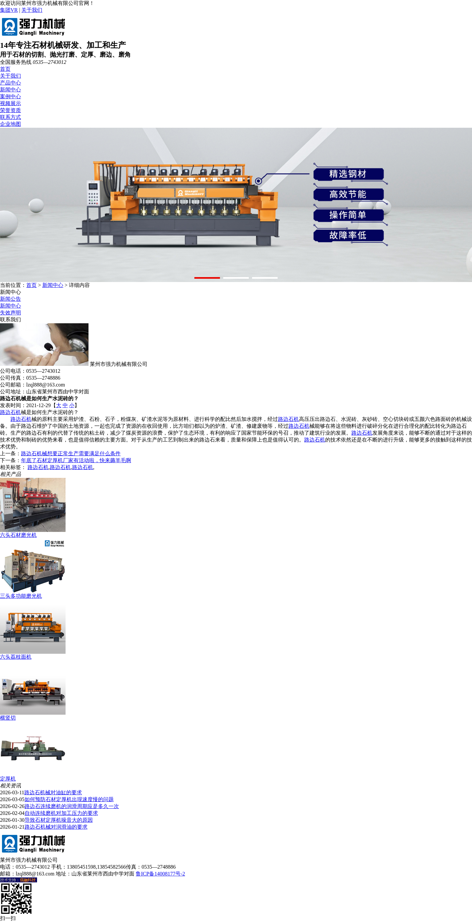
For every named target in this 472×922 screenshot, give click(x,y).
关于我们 (31, 10)
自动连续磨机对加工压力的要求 (61, 813)
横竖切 (8, 718)
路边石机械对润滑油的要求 (56, 827)
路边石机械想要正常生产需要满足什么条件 (71, 453)
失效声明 (10, 312)
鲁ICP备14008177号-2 (160, 873)
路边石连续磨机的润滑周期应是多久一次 (72, 806)
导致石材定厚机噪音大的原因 (59, 820)
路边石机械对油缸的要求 (53, 792)
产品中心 (10, 82)
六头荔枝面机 (15, 657)
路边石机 (10, 412)
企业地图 (10, 124)
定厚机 (8, 778)
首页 (5, 69)
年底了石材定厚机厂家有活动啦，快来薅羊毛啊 (76, 460)
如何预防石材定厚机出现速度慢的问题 (69, 799)
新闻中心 (10, 89)
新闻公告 (10, 299)
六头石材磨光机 (18, 535)
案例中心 (10, 96)
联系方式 (10, 117)
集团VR (9, 10)
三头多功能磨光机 (21, 596)
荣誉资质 (10, 110)
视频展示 (10, 103)
